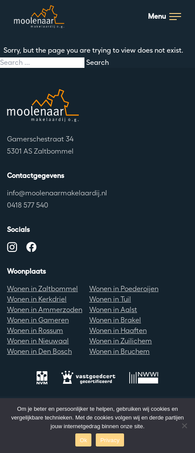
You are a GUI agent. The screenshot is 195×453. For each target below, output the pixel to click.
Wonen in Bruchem (119, 351)
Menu (164, 16)
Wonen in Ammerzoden (44, 309)
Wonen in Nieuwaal (38, 341)
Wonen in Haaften (118, 330)
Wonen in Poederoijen (123, 289)
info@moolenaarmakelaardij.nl (57, 193)
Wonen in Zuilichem (120, 341)
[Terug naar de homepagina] (97, 105)
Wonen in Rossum (35, 330)
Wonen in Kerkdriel (37, 299)
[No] (184, 425)
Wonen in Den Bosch (39, 351)
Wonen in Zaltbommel (42, 289)
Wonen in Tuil (110, 299)
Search (97, 62)
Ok (83, 440)
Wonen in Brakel (115, 320)
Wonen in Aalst (113, 309)
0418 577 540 (27, 205)
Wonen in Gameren (38, 320)
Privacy (109, 440)
